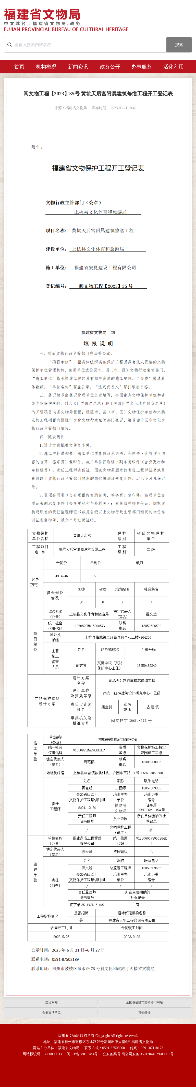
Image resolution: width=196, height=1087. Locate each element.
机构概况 (46, 66)
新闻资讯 (78, 66)
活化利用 (173, 66)
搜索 (179, 44)
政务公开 (110, 66)
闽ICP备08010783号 (82, 1054)
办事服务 (141, 66)
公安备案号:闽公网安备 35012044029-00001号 (138, 1054)
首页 (19, 66)
